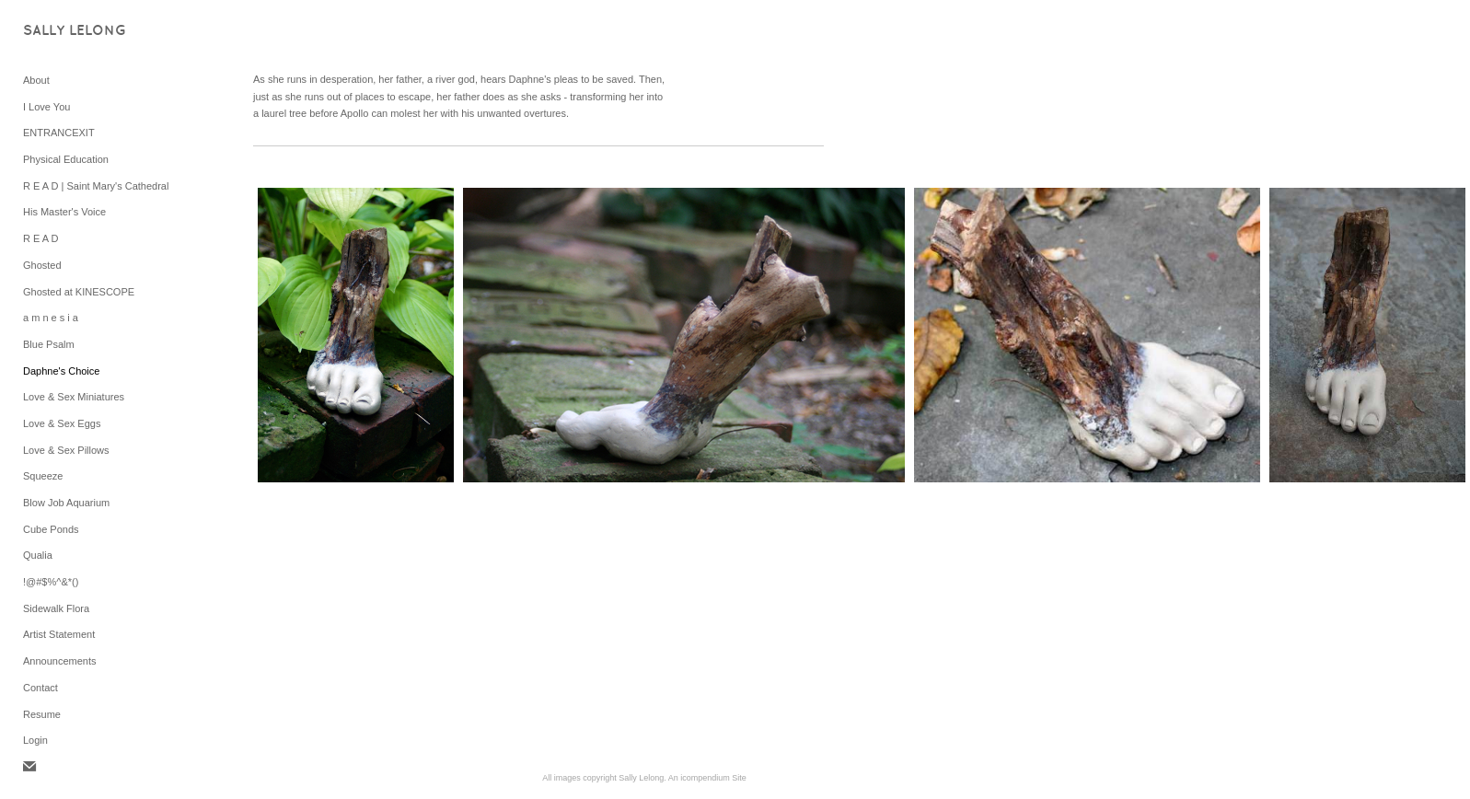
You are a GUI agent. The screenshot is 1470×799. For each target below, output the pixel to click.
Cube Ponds (51, 529)
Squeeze (43, 475)
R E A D (41, 238)
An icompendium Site (707, 777)
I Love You (46, 106)
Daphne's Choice (61, 370)
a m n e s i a (50, 317)
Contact (40, 687)
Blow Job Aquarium (66, 502)
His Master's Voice (64, 211)
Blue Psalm (49, 344)
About (36, 80)
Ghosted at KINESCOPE (78, 291)
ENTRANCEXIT (59, 132)
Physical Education (66, 159)
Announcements (60, 660)
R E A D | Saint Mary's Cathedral (95, 185)
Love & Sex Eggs (61, 423)
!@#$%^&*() (50, 581)
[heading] (69, 32)
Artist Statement (59, 634)
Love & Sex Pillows (66, 450)
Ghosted (42, 265)
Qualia (37, 555)
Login (35, 740)
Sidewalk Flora (56, 608)
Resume (42, 714)
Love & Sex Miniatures (73, 396)
